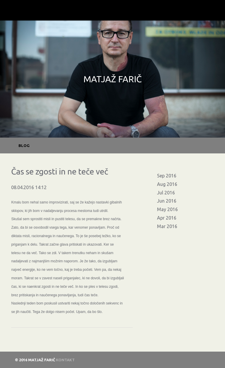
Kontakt (65, 360)
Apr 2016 (166, 217)
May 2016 (167, 209)
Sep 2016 (166, 175)
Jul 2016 (166, 192)
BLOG (24, 145)
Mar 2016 (167, 226)
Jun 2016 (166, 200)
